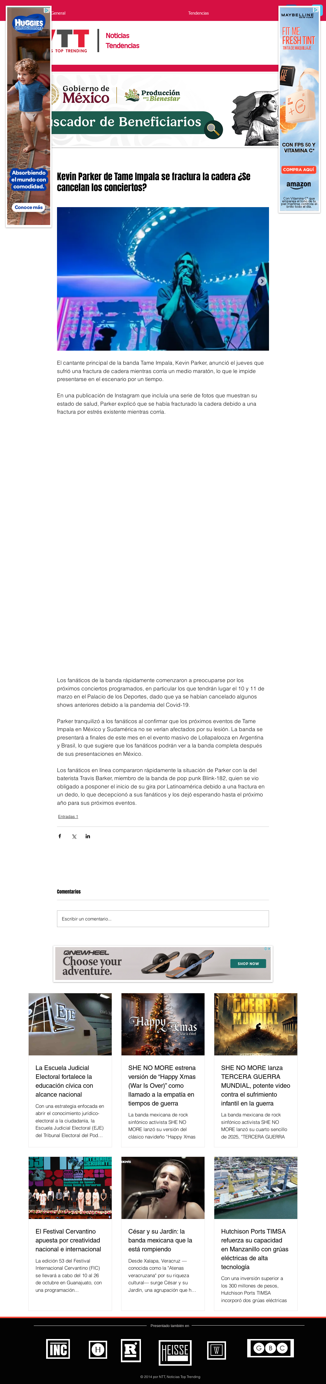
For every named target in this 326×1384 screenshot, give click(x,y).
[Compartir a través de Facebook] (59, 836)
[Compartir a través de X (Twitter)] (73, 836)
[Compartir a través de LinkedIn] (88, 836)
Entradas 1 (68, 816)
